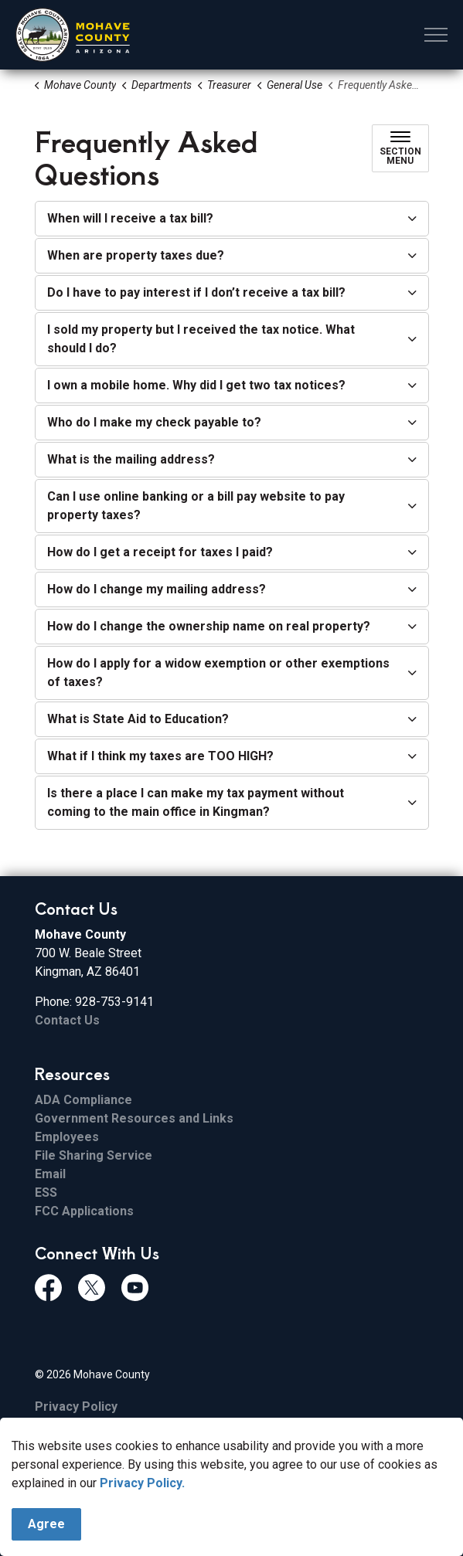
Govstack (116, 1439)
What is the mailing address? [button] (131, 459)
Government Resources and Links (134, 1118)
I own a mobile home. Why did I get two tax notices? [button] (196, 385)
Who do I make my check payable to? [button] (154, 422)
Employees (67, 1137)
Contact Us (67, 1020)
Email (50, 1174)
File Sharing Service (93, 1155)
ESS (46, 1192)
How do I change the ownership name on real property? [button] (208, 626)
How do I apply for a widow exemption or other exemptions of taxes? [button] (218, 672)
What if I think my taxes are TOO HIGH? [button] (160, 756)
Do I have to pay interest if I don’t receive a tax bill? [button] (196, 292)
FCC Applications (84, 1211)
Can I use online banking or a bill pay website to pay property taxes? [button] (196, 505)
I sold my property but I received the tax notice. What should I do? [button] (201, 338)
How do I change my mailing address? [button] (156, 589)
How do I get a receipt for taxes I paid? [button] (160, 552)
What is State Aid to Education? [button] (138, 719)
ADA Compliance (83, 1099)
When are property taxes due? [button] (135, 255)
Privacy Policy (76, 1406)
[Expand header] (436, 35)
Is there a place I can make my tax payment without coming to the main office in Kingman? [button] (195, 802)
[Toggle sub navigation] (400, 148)
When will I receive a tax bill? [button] (130, 218)
